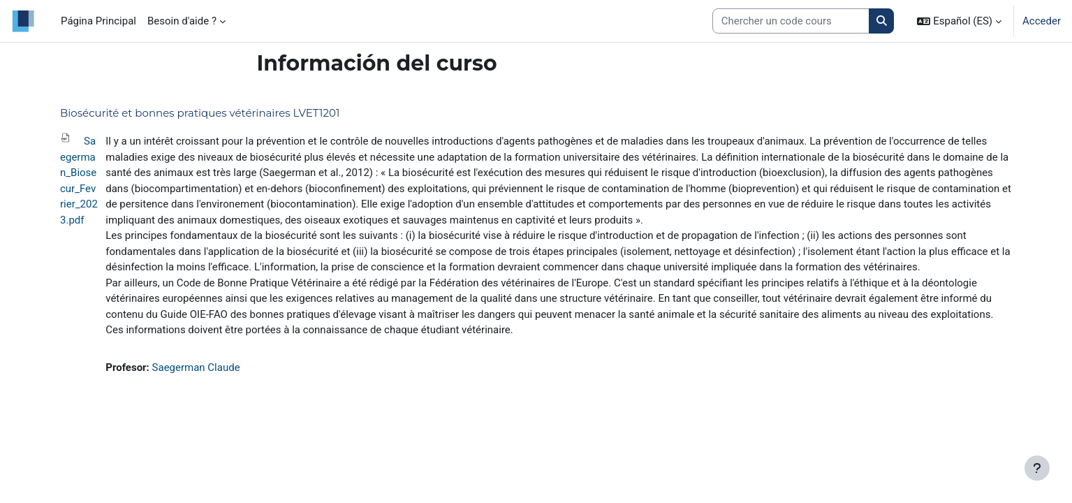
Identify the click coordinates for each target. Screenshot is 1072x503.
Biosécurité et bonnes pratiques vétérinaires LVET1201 (199, 112)
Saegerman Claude (196, 367)
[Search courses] (790, 21)
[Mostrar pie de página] (1037, 468)
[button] (959, 21)
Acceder (1041, 21)
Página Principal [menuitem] (98, 21)
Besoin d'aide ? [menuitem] (181, 21)
